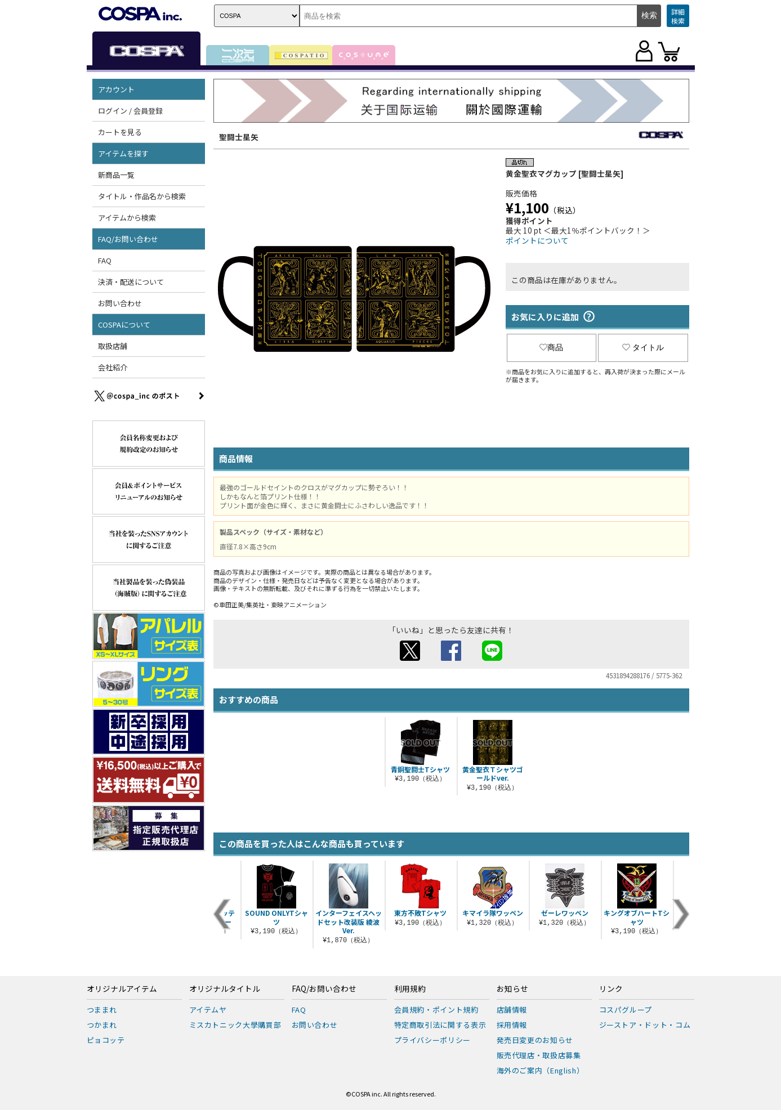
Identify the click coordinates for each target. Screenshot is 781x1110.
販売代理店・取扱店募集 (539, 1055)
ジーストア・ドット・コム (645, 1024)
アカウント (116, 89)
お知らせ (512, 989)
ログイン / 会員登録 (130, 110)
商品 (551, 347)
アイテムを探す (123, 153)
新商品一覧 (116, 174)
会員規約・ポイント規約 (436, 1009)
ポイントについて (537, 240)
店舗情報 (512, 1009)
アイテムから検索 (127, 217)
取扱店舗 (112, 346)
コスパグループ (626, 1009)
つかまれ (102, 1024)
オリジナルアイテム (122, 989)
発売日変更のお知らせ (535, 1040)
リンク (611, 989)
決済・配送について (131, 281)
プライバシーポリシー (432, 1040)
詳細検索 (678, 16)
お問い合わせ (120, 303)
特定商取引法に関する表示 (440, 1024)
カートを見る (120, 132)
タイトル (643, 347)
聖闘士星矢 (238, 136)
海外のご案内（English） (540, 1070)
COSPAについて (124, 324)
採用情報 (512, 1024)
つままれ (102, 1009)
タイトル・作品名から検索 (142, 196)
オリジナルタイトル (224, 989)
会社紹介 (112, 367)
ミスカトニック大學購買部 (235, 1024)
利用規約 (410, 989)
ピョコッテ (106, 1040)
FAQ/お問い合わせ (128, 239)
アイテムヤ (208, 1009)
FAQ (104, 260)
